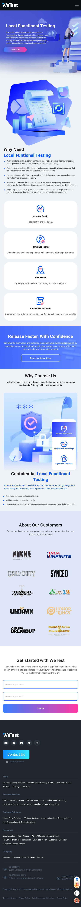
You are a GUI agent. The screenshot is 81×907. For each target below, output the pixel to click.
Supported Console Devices (14, 844)
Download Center (40, 840)
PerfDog (6, 786)
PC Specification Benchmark (47, 836)
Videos (26, 836)
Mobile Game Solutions (12, 818)
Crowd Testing (26, 804)
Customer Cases (19, 858)
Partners (31, 858)
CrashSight (16, 786)
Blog (19, 836)
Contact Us (16, 754)
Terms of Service (9, 898)
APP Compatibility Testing (13, 800)
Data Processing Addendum (43, 898)
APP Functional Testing (35, 800)
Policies (40, 858)
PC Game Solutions (31, 818)
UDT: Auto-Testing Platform (14, 783)
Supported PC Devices (58, 840)
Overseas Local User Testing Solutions (56, 818)
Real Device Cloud (64, 783)
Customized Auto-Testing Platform (41, 783)
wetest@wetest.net (16, 762)
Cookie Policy (62, 898)
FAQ (32, 836)
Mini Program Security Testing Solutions (19, 822)
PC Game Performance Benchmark (17, 840)
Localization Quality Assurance (46, 804)
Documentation (9, 836)
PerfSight (26, 786)
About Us (6, 858)
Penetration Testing (11, 804)
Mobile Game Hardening (56, 800)
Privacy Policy (24, 898)
